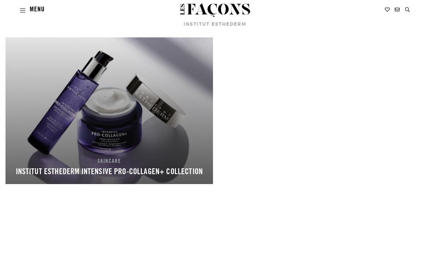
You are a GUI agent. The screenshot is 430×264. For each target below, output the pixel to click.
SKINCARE (109, 162)
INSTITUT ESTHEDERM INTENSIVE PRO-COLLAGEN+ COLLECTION (109, 172)
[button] (407, 9)
